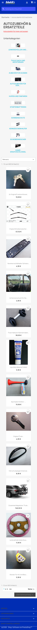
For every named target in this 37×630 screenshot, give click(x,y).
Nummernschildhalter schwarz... (19, 263)
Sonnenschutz (18, 118)
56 (10, 589)
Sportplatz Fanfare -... (18, 402)
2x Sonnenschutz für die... (18, 298)
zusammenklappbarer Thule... (18, 505)
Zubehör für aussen (18, 73)
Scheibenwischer (18, 139)
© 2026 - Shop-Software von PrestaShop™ (16, 627)
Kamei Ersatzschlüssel (18, 151)
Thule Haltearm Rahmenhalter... (18, 333)
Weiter (31, 589)
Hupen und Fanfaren (18, 96)
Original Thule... (18, 436)
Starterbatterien (18, 107)
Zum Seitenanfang (24, 594)
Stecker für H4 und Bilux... (18, 575)
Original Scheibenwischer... (18, 229)
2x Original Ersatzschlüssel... (18, 194)
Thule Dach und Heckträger (18, 61)
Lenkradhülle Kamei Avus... (18, 540)
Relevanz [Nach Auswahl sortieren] (18, 159)
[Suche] (18, 9)
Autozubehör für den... (18, 85)
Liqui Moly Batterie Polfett (18, 367)
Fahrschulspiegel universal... (18, 471)
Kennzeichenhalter (18, 129)
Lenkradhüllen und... (18, 50)
